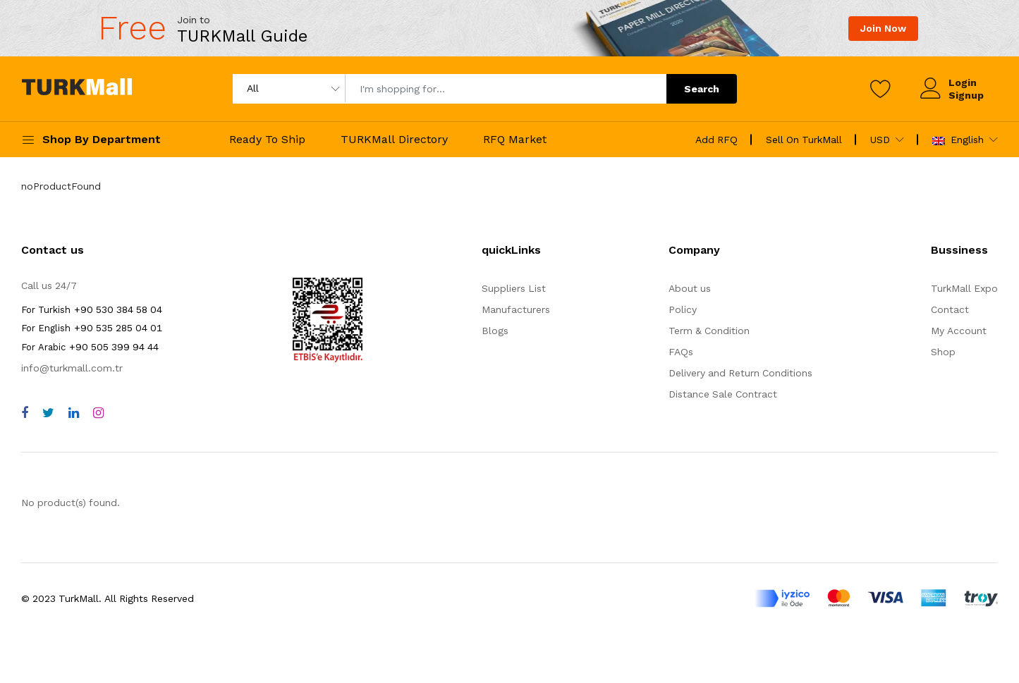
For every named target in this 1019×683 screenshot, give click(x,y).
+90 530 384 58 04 (91, 309)
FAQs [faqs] (681, 351)
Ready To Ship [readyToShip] (267, 139)
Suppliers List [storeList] (514, 288)
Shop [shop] (943, 351)
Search (701, 88)
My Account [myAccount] (959, 330)
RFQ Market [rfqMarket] (515, 139)
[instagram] (98, 413)
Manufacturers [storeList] (516, 309)
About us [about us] (690, 288)
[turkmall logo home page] (76, 89)
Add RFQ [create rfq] (716, 139)
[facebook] (24, 413)
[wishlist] (880, 89)
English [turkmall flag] (958, 139)
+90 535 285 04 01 (91, 327)
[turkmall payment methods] (876, 598)
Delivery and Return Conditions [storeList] (740, 373)
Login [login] (962, 82)
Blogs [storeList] (495, 330)
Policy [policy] (683, 309)
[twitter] (48, 413)
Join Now (883, 28)
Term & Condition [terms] (709, 330)
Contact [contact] (950, 309)
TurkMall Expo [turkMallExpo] (964, 288)
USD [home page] (880, 139)
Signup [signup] (966, 95)
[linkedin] (73, 413)
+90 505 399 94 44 (90, 346)
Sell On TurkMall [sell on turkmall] (804, 139)
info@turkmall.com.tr (72, 368)
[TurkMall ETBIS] (328, 358)
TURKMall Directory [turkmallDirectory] (394, 139)
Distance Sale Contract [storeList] (723, 394)
